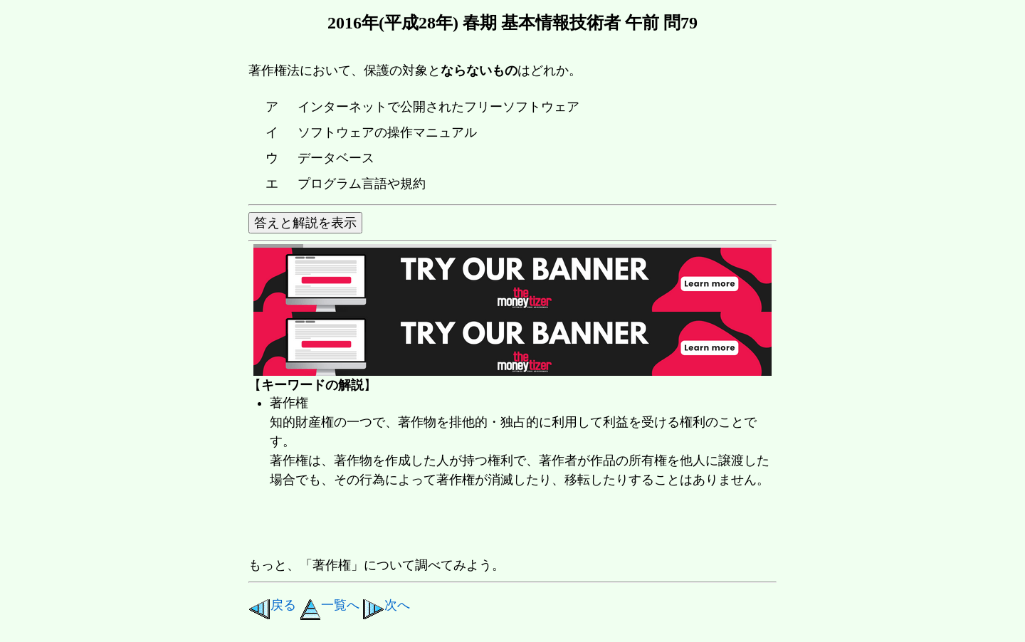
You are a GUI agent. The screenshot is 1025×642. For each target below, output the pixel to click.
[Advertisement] (507, 524)
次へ (386, 605)
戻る (272, 605)
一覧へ (329, 605)
